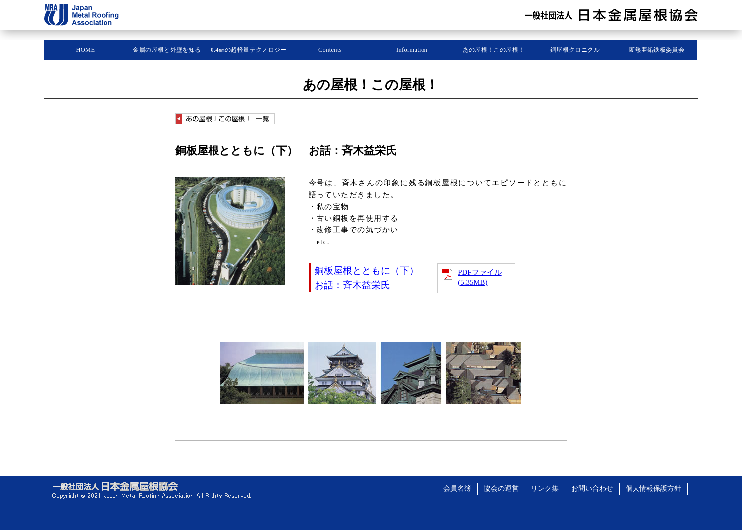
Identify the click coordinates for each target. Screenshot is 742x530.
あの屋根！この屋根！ (494, 49)
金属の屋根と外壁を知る (167, 49)
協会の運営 (501, 488)
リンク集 (545, 488)
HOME (85, 49)
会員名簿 (457, 488)
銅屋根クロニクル (575, 49)
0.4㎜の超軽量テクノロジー (249, 49)
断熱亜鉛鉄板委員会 (656, 49)
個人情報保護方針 (653, 488)
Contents (330, 49)
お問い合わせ (592, 488)
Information (411, 49)
